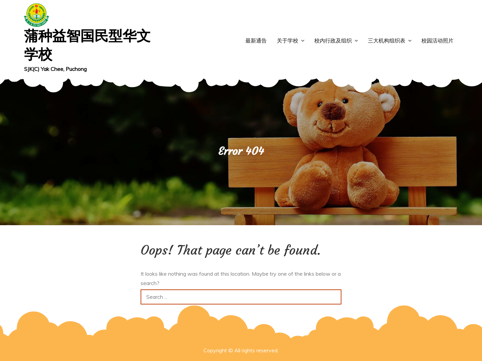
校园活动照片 (437, 40)
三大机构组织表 (386, 40)
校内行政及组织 (333, 40)
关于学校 (287, 40)
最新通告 (256, 40)
